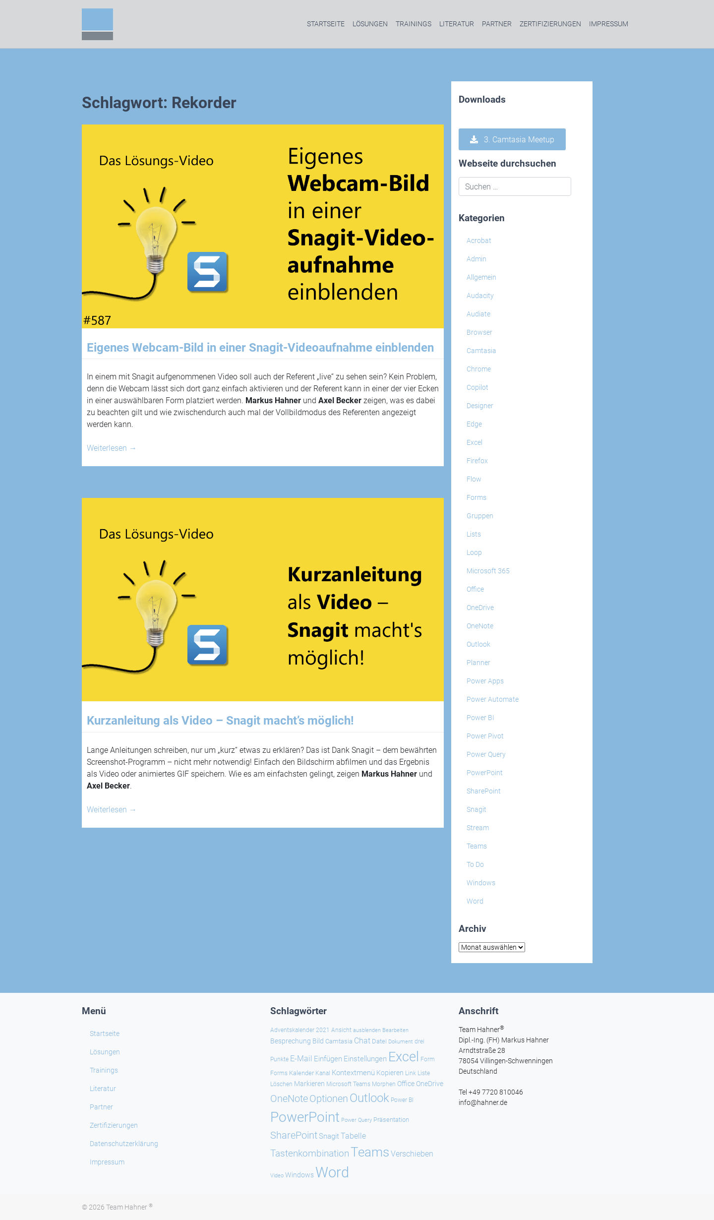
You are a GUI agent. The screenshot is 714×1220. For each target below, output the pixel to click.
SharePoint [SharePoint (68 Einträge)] (293, 1135)
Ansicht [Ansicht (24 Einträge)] (341, 1030)
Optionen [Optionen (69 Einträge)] (328, 1098)
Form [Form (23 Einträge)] (427, 1059)
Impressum (608, 24)
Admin (476, 259)
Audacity (480, 296)
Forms (476, 497)
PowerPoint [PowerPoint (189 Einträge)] (305, 1117)
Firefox (477, 461)
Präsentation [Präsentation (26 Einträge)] (391, 1119)
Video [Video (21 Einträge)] (277, 1175)
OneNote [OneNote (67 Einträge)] (289, 1098)
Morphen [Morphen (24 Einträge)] (384, 1084)
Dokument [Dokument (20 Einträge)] (400, 1041)
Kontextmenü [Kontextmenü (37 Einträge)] (353, 1072)
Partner (497, 24)
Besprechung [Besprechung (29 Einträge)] (290, 1041)
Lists (474, 534)
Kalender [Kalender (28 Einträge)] (301, 1073)
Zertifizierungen (550, 24)
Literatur (456, 24)
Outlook (478, 644)
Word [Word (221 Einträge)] (332, 1172)
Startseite (326, 24)
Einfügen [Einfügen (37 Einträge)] (328, 1058)
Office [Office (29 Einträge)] (406, 1084)
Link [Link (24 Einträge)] (410, 1073)
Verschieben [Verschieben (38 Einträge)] (412, 1154)
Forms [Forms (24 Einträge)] (279, 1073)
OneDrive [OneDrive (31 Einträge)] (429, 1084)
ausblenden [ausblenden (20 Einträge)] (367, 1030)
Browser (479, 332)
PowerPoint (485, 773)
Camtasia (481, 351)
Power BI (480, 718)
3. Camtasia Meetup (512, 139)
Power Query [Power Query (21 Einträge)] (356, 1120)
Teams (477, 846)
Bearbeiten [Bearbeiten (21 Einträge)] (395, 1030)
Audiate (478, 314)
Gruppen (480, 516)
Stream (478, 828)
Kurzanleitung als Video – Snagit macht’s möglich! (220, 721)
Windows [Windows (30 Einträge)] (299, 1175)
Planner (478, 663)
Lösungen (370, 24)
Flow (474, 479)
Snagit (476, 809)
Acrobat (479, 240)
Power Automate (493, 699)
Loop (474, 552)
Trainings (413, 24)
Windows (481, 883)
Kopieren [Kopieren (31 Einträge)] (390, 1073)
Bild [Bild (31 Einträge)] (318, 1041)
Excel (474, 442)
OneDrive (480, 607)
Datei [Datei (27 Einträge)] (379, 1041)
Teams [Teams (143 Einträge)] (370, 1152)
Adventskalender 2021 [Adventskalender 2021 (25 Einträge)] (300, 1030)
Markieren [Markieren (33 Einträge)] (309, 1084)
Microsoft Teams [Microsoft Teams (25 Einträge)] (348, 1084)
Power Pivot (485, 736)
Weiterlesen (112, 448)
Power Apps (485, 681)
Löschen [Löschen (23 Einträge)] (281, 1084)
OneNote (480, 626)
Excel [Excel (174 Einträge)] (403, 1057)
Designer (480, 406)
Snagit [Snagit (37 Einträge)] (329, 1136)
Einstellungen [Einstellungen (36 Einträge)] (365, 1058)
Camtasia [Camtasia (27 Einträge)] (339, 1041)
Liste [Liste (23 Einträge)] (423, 1073)
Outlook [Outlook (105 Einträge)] (369, 1098)
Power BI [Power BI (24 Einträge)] (402, 1100)
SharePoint (484, 791)
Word (475, 901)
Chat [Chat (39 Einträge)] (362, 1040)
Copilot (477, 387)
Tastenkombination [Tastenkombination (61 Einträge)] (309, 1153)
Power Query (486, 754)
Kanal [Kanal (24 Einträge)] (322, 1073)
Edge (474, 424)
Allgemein (481, 277)
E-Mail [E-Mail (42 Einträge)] (301, 1058)
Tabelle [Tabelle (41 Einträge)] (353, 1136)
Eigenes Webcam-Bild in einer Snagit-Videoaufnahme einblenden (260, 348)
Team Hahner (129, 1207)
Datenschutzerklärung (124, 1144)
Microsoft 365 (488, 571)
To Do (475, 864)
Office (475, 589)
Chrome (479, 369)
